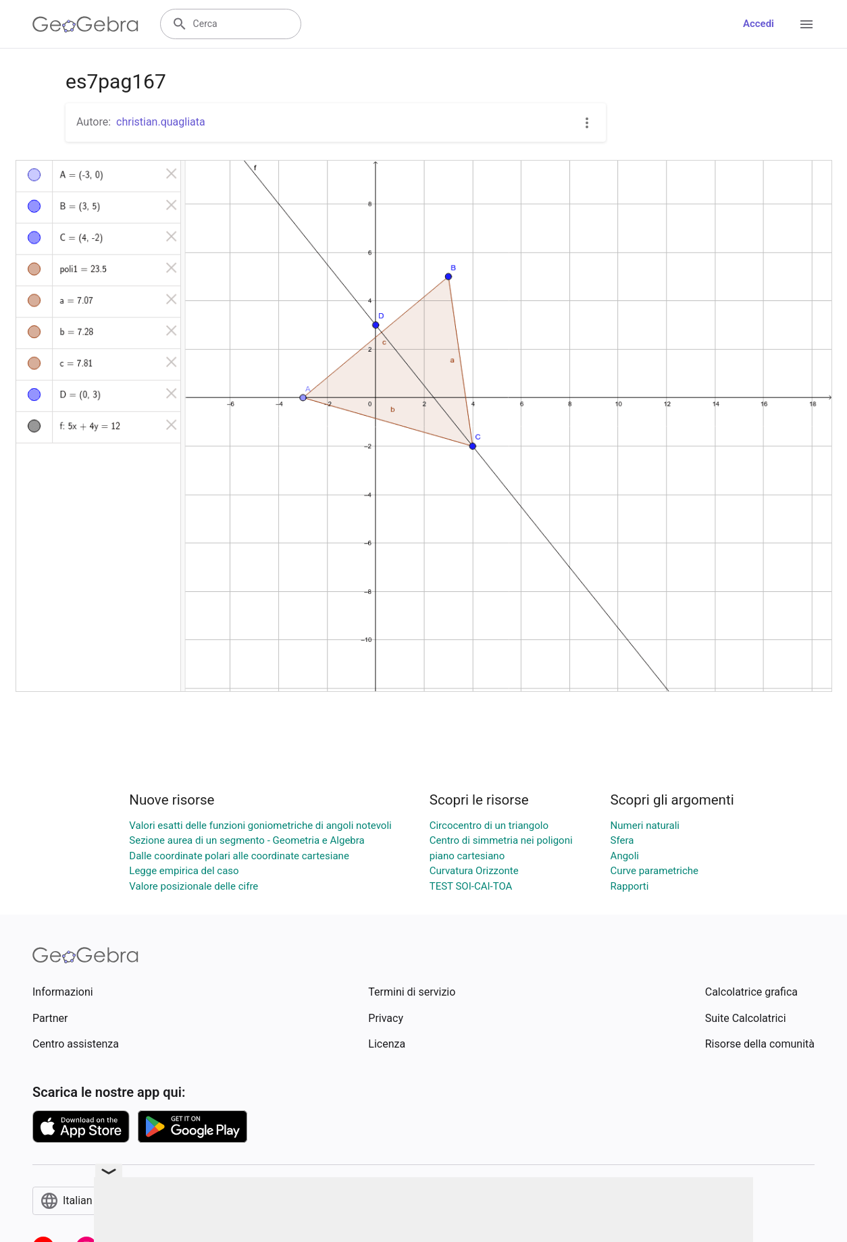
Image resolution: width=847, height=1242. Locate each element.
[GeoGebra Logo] (85, 24)
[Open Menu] (806, 24)
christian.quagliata (160, 121)
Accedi (758, 24)
